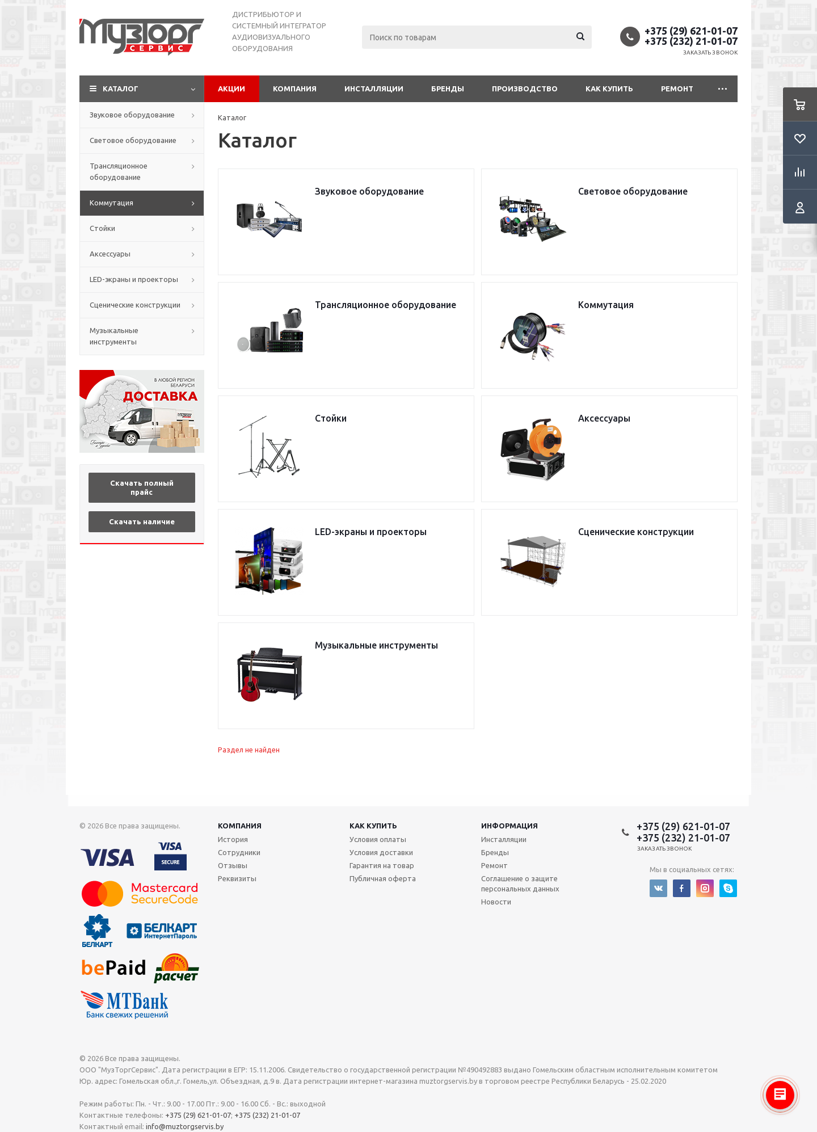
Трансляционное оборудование (119, 171)
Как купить (609, 88)
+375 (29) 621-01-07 (691, 31)
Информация (509, 826)
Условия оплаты (377, 839)
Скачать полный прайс (142, 487)
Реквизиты (237, 878)
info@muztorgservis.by (185, 1126)
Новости (496, 902)
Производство (525, 88)
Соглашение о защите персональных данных (520, 883)
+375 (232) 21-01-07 (691, 41)
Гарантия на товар (381, 865)
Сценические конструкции (135, 305)
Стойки (102, 228)
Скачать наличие (142, 521)
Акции (231, 88)
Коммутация (111, 203)
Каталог (120, 88)
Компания (295, 88)
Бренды (447, 88)
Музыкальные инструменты (114, 336)
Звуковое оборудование (132, 115)
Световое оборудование (133, 140)
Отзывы (232, 865)
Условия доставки (381, 852)
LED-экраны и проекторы (134, 279)
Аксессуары (110, 254)
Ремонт (677, 88)
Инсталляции (373, 88)
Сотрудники (239, 852)
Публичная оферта (382, 878)
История (233, 839)
